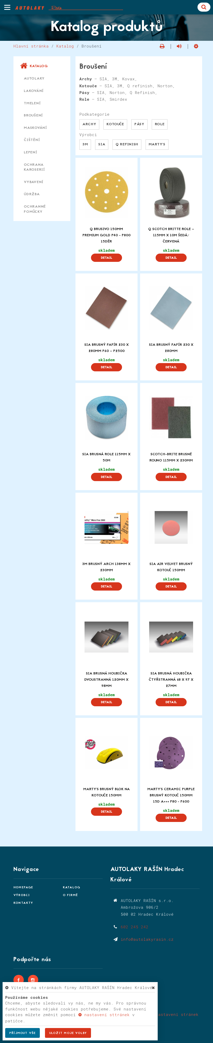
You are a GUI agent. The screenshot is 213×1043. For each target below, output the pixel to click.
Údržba (32, 194)
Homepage (23, 887)
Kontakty (23, 903)
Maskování (35, 128)
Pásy (139, 124)
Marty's (157, 144)
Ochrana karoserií (34, 167)
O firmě (70, 895)
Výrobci (21, 895)
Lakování (34, 91)
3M (85, 144)
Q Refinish (127, 144)
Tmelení (32, 103)
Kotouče (115, 124)
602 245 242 (134, 926)
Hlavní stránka (31, 46)
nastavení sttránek (104, 1014)
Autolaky (34, 78)
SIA (101, 144)
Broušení (33, 115)
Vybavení (33, 182)
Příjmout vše (22, 1033)
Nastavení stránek (174, 1014)
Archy (89, 124)
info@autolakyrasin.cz (147, 939)
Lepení (30, 152)
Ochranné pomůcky (35, 209)
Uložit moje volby (68, 1033)
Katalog (65, 46)
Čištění (32, 140)
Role (160, 124)
